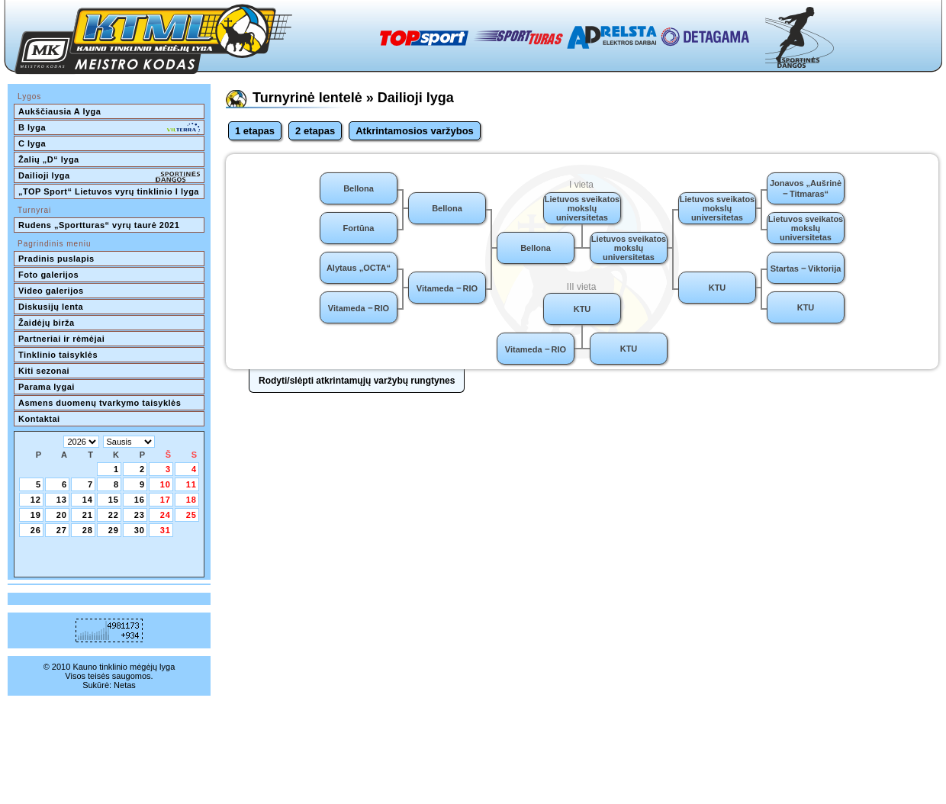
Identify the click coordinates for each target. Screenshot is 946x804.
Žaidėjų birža (46, 322)
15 (113, 499)
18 (191, 499)
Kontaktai (39, 418)
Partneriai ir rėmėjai (61, 338)
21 (87, 514)
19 (36, 514)
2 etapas (315, 131)
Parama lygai (46, 386)
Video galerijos (51, 290)
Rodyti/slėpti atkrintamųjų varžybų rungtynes (357, 380)
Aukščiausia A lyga (59, 111)
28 (87, 530)
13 (61, 499)
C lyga (32, 143)
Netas (125, 685)
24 (165, 514)
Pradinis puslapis (56, 258)
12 (36, 499)
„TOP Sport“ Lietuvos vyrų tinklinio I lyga (108, 191)
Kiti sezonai (43, 370)
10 (165, 484)
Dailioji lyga (109, 177)
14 (87, 499)
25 (191, 514)
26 (36, 530)
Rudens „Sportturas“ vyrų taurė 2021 (98, 225)
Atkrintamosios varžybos (415, 131)
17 (165, 499)
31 (165, 530)
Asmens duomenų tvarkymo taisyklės (99, 402)
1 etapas (255, 131)
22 (113, 514)
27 (61, 530)
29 (113, 530)
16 (139, 499)
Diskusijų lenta (50, 306)
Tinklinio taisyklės (58, 354)
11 (191, 484)
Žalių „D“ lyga (48, 159)
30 (139, 530)
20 (61, 514)
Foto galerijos (48, 274)
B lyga (109, 129)
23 (139, 514)
